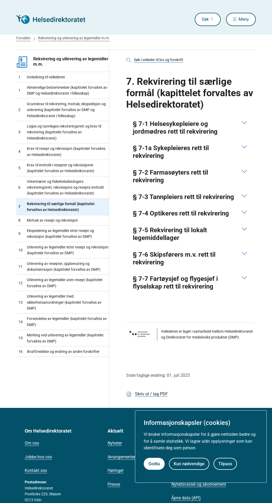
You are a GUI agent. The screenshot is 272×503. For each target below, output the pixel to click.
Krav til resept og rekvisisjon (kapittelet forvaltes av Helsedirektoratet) (61, 151)
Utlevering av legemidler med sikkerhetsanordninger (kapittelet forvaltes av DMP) (59, 302)
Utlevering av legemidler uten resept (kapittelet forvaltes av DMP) (60, 283)
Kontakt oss (36, 470)
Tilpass (225, 463)
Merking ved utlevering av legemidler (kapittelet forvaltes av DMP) (61, 338)
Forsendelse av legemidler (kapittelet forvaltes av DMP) (62, 321)
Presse (114, 484)
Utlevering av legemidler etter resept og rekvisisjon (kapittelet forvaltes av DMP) (63, 250)
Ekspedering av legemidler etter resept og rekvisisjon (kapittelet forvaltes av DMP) (56, 234)
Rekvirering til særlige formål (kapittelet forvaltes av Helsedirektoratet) (56, 207)
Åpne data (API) (186, 497)
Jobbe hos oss (38, 456)
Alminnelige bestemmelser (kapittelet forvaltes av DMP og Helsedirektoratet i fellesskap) (62, 90)
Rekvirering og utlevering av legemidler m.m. (74, 38)
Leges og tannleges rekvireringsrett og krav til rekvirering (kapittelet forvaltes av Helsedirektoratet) (59, 132)
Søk (205, 19)
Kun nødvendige (189, 463)
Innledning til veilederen (41, 77)
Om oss (32, 443)
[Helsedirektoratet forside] (54, 19)
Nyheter (115, 443)
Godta (154, 463)
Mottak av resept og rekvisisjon (48, 220)
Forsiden (23, 38)
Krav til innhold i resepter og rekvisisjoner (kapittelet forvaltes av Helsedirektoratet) (56, 168)
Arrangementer (121, 456)
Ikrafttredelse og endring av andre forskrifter (59, 351)
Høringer (116, 470)
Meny (244, 19)
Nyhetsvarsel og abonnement (198, 484)
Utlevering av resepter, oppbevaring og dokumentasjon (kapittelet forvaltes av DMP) (59, 266)
